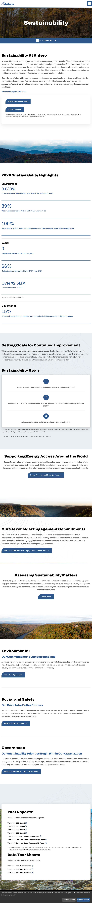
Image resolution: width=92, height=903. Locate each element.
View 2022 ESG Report (16, 830)
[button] (89, 3)
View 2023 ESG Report (16, 826)
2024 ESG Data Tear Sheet (18, 101)
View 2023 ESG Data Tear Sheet (19, 869)
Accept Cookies (83, 899)
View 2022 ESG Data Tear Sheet (19, 872)
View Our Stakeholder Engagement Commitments (26, 551)
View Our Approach (13, 675)
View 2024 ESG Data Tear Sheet (19, 866)
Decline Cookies (69, 899)
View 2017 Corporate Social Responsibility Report (26, 843)
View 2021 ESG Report (16, 833)
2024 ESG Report (14, 109)
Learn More (46, 597)
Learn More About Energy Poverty (46, 475)
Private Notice (36, 892)
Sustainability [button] (46, 40)
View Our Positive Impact (15, 723)
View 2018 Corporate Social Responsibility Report (26, 840)
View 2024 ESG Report (16, 823)
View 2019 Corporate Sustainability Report (23, 836)
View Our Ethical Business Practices (21, 771)
